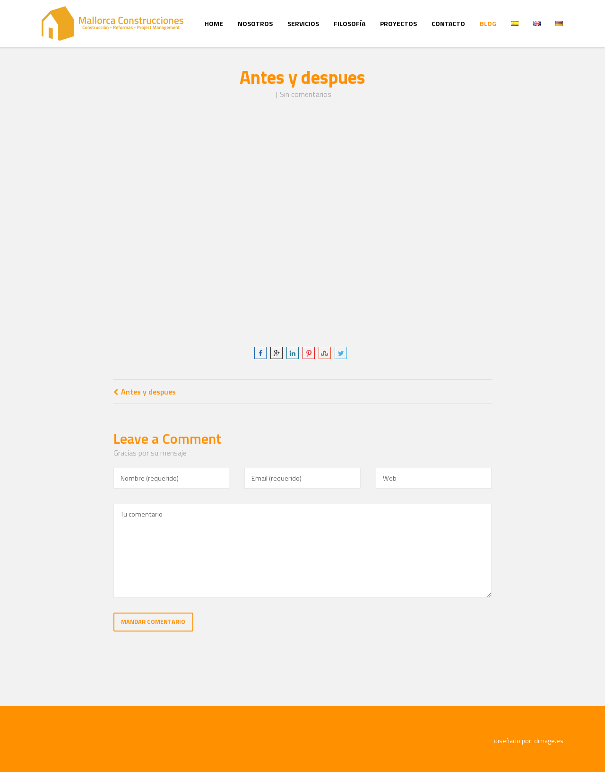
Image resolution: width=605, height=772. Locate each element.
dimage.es (548, 741)
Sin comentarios (305, 94)
